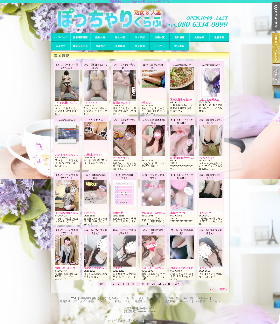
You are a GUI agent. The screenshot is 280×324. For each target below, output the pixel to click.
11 (159, 283)
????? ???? (91, 102)
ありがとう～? (121, 157)
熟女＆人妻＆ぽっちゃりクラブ (136, 320)
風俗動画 (199, 37)
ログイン (215, 301)
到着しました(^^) (65, 268)
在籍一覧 (160, 37)
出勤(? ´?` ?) (177, 212)
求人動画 (140, 46)
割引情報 (179, 37)
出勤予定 (118, 212)
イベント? (205, 212)
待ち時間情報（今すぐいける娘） (80, 37)
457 (169, 283)
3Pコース (160, 46)
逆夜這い (100, 46)
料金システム (80, 46)
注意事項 (120, 46)
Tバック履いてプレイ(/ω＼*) (71, 102)
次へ (177, 283)
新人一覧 (120, 37)
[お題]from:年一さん (182, 157)
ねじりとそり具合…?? (212, 99)
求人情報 (179, 46)
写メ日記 (140, 37)
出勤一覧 (100, 37)
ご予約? (117, 268)
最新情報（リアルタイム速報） (219, 37)
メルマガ (60, 46)
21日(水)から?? (93, 154)
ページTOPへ (220, 289)
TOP (60, 37)
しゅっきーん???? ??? (155, 268)
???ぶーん (90, 212)
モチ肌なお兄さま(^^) (67, 212)
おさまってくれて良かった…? (72, 154)
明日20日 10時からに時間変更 (160, 212)
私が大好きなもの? (181, 99)
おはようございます (181, 268)
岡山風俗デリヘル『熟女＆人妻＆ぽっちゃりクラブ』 (140, 18)
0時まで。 (147, 102)
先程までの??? (121, 102)
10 (153, 283)
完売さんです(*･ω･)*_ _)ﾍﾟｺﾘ (100, 268)
